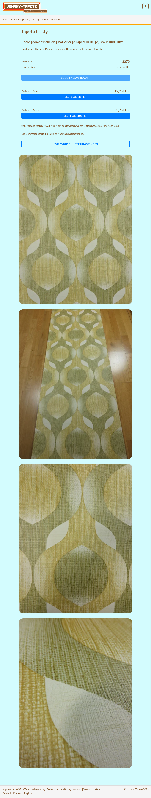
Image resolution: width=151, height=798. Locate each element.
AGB (18, 789)
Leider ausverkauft (75, 77)
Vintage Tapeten (20, 19)
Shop (5, 19)
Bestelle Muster (76, 115)
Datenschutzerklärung (59, 789)
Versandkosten (34, 125)
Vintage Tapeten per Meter (46, 19)
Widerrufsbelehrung (34, 789)
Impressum (8, 789)
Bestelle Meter (75, 96)
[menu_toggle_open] (145, 6)
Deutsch (6, 793)
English (28, 793)
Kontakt (77, 789)
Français (17, 793)
